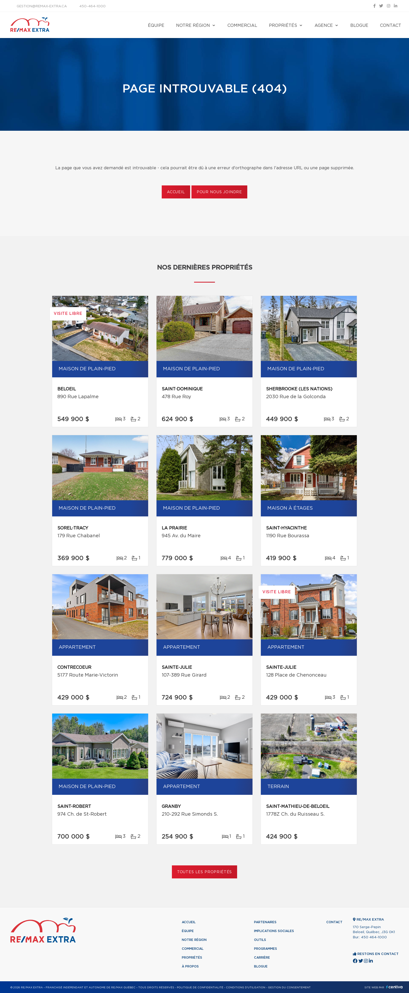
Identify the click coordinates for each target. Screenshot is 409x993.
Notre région (193, 25)
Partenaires (265, 922)
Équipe (156, 25)
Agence (324, 25)
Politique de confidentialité (200, 987)
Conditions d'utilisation (245, 987)
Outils (260, 939)
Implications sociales (274, 931)
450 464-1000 (374, 937)
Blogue (359, 25)
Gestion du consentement (289, 987)
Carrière (262, 957)
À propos (190, 966)
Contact (390, 25)
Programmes (265, 948)
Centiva (394, 987)
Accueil (176, 192)
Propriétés (283, 25)
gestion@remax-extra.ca (42, 6)
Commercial (242, 25)
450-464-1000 (92, 6)
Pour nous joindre (219, 192)
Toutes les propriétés (204, 872)
